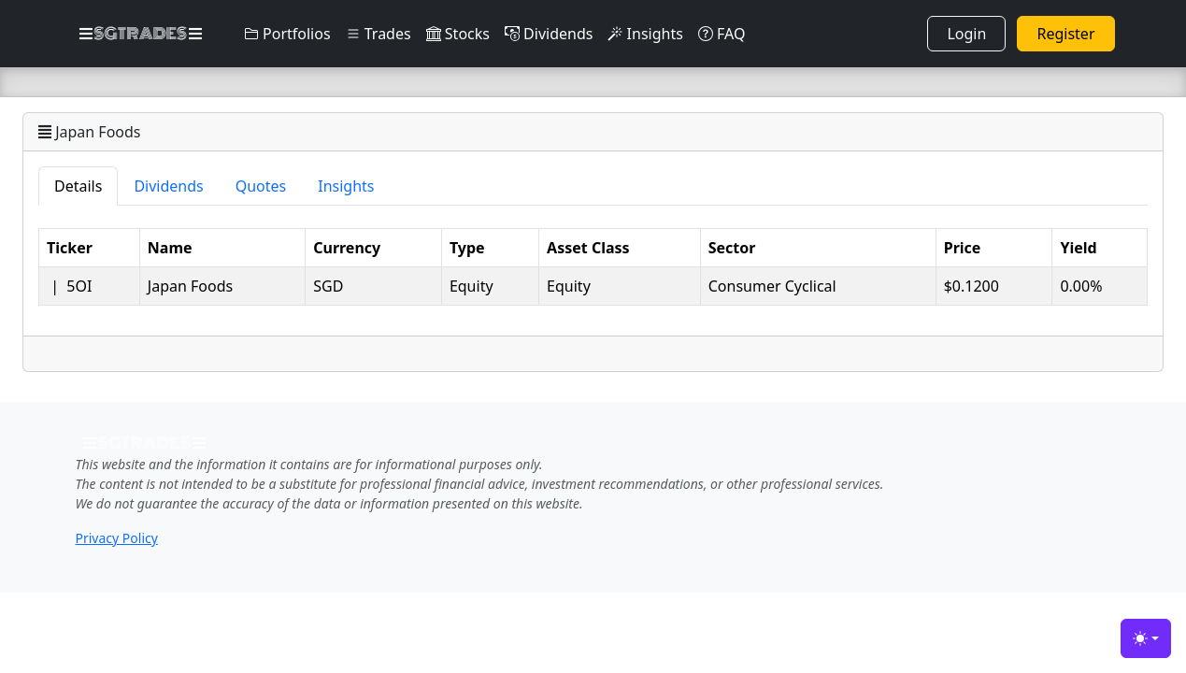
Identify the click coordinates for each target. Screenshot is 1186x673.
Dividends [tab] (168, 186)
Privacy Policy (117, 538)
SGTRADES (140, 33)
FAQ (722, 33)
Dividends (549, 33)
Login (966, 33)
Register (1065, 33)
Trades (378, 33)
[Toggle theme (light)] (1146, 638)
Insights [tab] (346, 186)
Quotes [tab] (261, 186)
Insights (644, 33)
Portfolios (287, 33)
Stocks (458, 33)
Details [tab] (78, 186)
